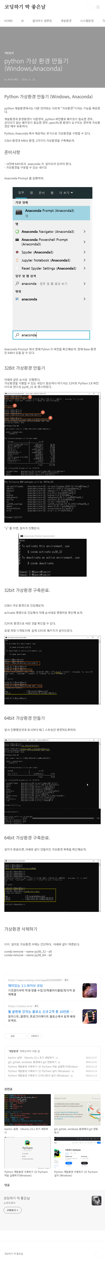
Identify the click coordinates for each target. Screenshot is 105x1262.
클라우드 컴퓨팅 (42, 20)
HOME (8, 20)
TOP (98, 1255)
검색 (90, 7)
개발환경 (66, 20)
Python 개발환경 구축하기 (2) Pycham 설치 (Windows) (39, 1071)
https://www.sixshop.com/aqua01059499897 (35, 980)
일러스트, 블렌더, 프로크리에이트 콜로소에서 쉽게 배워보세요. (41, 1018)
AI (22, 20)
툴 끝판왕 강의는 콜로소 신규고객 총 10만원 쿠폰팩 (40, 1011)
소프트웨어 (9, 1203)
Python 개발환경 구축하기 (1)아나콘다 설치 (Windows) (38, 1075)
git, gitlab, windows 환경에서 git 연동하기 (32, 1062)
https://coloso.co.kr (20, 1006)
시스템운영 (87, 20)
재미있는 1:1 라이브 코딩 (25, 985)
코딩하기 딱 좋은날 (25, 7)
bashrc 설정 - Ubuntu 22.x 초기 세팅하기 (31, 1057)
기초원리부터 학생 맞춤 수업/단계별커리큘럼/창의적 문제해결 (41, 992)
